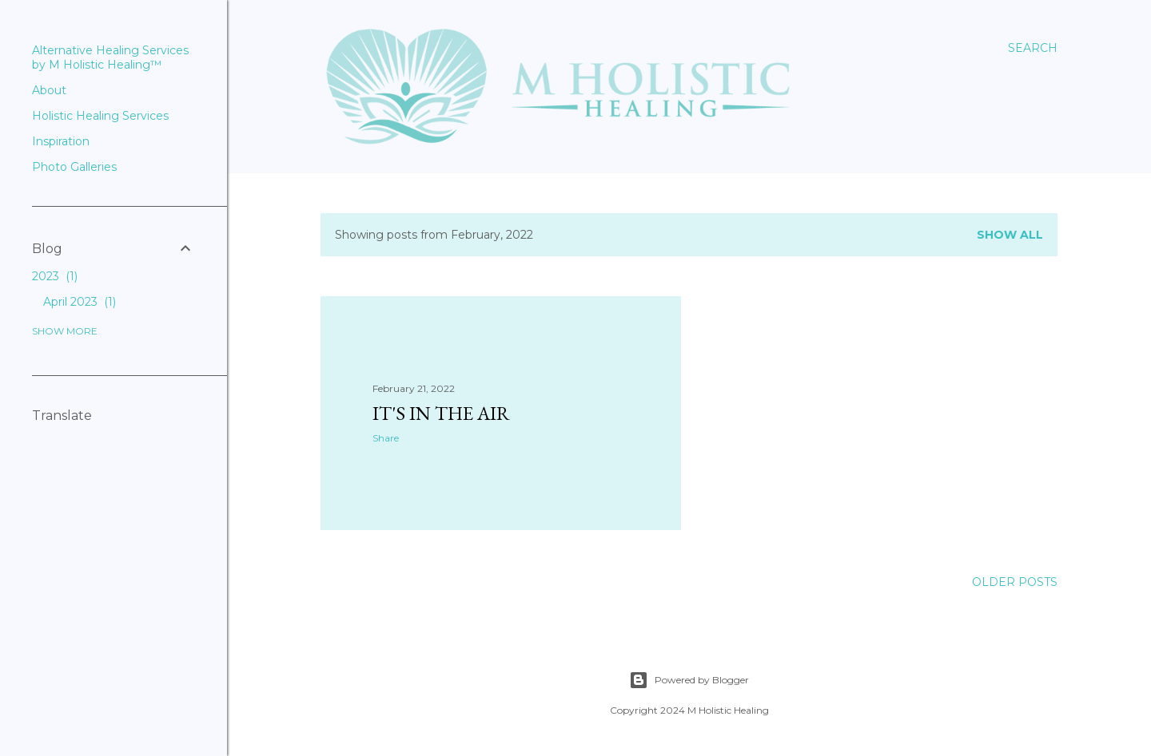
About (49, 90)
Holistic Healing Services (100, 116)
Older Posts (1014, 582)
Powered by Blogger (689, 680)
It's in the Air (441, 413)
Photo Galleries (74, 167)
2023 (55, 276)
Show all (1010, 235)
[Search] (1032, 48)
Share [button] (385, 438)
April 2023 (79, 302)
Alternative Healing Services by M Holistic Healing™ (110, 57)
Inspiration (61, 141)
